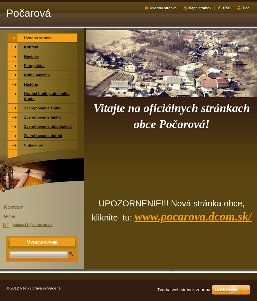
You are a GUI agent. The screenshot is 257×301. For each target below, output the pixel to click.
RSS (226, 8)
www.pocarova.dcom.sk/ (193, 216)
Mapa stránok (200, 8)
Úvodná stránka (163, 8)
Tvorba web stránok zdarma (183, 289)
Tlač (245, 8)
